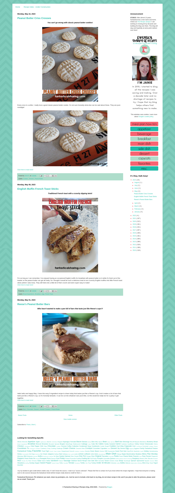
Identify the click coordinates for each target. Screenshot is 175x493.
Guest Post (119, 451)
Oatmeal (68, 456)
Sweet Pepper (46, 463)
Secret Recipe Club (84, 461)
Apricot (49, 441)
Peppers (21, 458)
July (136, 185)
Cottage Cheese (153, 446)
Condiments (96, 446)
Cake (89, 444)
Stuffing (27, 463)
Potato (62, 458)
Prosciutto (73, 458)
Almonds (25, 441)
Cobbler (58, 446)
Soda (117, 460)
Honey (19, 454)
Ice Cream (44, 454)
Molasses (30, 456)
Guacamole (111, 451)
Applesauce (43, 441)
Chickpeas (28, 446)
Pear (140, 456)
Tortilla (82, 463)
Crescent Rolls (80, 448)
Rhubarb (155, 458)
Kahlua (56, 454)
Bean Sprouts (111, 441)
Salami (44, 460)
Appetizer (32, 442)
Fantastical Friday (24, 451)
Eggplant (137, 448)
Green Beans (95, 451)
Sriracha (152, 460)
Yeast (151, 463)
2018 (134, 227)
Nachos (51, 456)
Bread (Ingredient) (28, 294)
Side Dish (94, 461)
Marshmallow (131, 454)
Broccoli (39, 444)
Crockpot (89, 448)
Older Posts (118, 415)
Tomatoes (77, 463)
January (137, 212)
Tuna (89, 463)
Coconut (64, 446)
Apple (38, 442)
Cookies (25, 178)
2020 (134, 221)
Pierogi (38, 458)
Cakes (101, 444)
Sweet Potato (55, 463)
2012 (134, 244)
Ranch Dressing (128, 458)
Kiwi (69, 454)
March (136, 206)
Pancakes (105, 456)
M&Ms (96, 454)
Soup (121, 461)
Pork (58, 458)
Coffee (69, 446)
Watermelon (134, 463)
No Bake (56, 456)
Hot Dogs (32, 454)
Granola (87, 451)
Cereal (142, 444)
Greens (102, 451)
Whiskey (139, 463)
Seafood (74, 461)
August (137, 182)
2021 (134, 218)
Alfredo (19, 441)
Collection (75, 446)
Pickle (31, 458)
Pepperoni (155, 456)
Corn (134, 446)
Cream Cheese (69, 448)
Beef (117, 442)
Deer (109, 448)
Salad (39, 461)
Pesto (27, 458)
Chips (46, 446)
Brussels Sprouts (54, 444)
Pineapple (43, 458)
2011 (134, 247)
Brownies (45, 444)
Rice (19, 461)
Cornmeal (145, 446)
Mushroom (46, 456)
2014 (134, 239)
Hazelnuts (137, 451)
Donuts (123, 448)
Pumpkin (100, 458)
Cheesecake (149, 444)
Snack (107, 461)
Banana (85, 442)
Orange (88, 456)
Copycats (128, 446)
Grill (106, 451)
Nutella (62, 456)
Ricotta (24, 460)
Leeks (76, 454)
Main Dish (111, 453)
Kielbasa (65, 454)
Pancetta (111, 456)
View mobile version (70, 419)
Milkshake (20, 456)
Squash (147, 460)
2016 (134, 233)
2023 (134, 180)
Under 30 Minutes (103, 463)
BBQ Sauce (99, 441)
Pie (34, 458)
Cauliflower (131, 444)
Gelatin (59, 451)
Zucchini (20, 465)
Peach (121, 456)
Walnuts (128, 463)
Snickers (112, 460)
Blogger (109, 487)
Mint (25, 456)
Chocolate (30, 409)
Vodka (118, 463)
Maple (124, 454)
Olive (72, 456)
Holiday (146, 451)
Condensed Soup (85, 446)
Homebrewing (153, 451)
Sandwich (55, 461)
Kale (60, 454)
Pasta (116, 456)
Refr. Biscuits (149, 458)
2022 (134, 215)
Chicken (21, 446)
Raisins (121, 458)
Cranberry (44, 448)
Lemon (81, 454)
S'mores (34, 460)
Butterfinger (69, 444)
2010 (134, 250)
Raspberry (136, 458)
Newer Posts (22, 415)
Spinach (134, 461)
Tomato (71, 463)
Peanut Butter (39, 178)
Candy (106, 444)
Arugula (60, 441)
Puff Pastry (93, 458)
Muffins (40, 456)
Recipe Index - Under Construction (37, 7)
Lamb (72, 454)
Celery (137, 444)
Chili (42, 446)
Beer (121, 442)
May (136, 191)
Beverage (126, 442)
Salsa (48, 461)
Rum (30, 460)
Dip (119, 448)
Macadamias (102, 454)
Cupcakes (104, 448)
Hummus (37, 454)
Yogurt (155, 463)
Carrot (118, 444)
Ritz (27, 460)
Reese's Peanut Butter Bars (33, 304)
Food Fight (46, 451)
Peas (144, 456)
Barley (90, 441)
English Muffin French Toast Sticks (38, 188)
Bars (24, 409)
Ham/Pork (130, 451)
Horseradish (25, 454)
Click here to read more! (25, 170)
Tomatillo (65, 463)
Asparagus (66, 442)
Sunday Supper (34, 463)
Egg (43, 294)
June (136, 188)
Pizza (49, 458)
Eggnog (131, 448)
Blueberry (150, 442)
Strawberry (21, 463)
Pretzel (67, 458)
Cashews (124, 444)
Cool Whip (120, 446)
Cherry (156, 444)
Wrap (148, 463)
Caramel (112, 444)
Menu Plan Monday (150, 454)
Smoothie (101, 460)
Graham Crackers (45, 409)
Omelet (76, 456)
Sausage (67, 461)
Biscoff (132, 441)
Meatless (139, 454)
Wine (144, 463)
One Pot (82, 456)
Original (98, 456)
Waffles (122, 463)
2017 (134, 230)
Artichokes (54, 441)
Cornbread (139, 446)
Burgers (63, 444)
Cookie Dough (104, 446)
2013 (134, 241)
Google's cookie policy (146, 116)
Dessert (31, 178)
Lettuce (87, 454)
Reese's (142, 458)
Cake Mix (94, 444)
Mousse (35, 456)
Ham (125, 451)
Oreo (93, 456)
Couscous (32, 448)
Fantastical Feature (151, 448)
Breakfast (38, 294)
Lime (92, 454)
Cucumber (96, 448)
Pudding (79, 458)
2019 (134, 224)
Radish (117, 458)
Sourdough (127, 460)
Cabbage (84, 444)
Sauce (61, 460)
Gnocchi (72, 451)
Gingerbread (65, 451)
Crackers (38, 448)
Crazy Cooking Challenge (55, 448)
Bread (156, 442)
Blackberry (143, 441)
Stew (156, 460)
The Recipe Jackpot (144, 22)
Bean (105, 442)
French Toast (49, 294)
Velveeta (114, 463)
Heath (142, 451)
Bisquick (137, 441)
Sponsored (141, 461)
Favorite (37, 451)
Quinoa (112, 458)
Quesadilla (106, 458)
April (136, 203)
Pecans (149, 456)
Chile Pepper (35, 446)
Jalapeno (51, 454)
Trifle (86, 463)
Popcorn (53, 458)
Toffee (61, 463)
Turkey (93, 463)
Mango (119, 454)
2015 (134, 236)
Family (142, 448)
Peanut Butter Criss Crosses (34, 18)
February (137, 209)
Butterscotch (77, 444)
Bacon (79, 442)
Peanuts (136, 456)
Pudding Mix (86, 458)
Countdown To (23, 448)
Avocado (73, 442)
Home (17, 7)
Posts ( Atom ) (31, 424)
